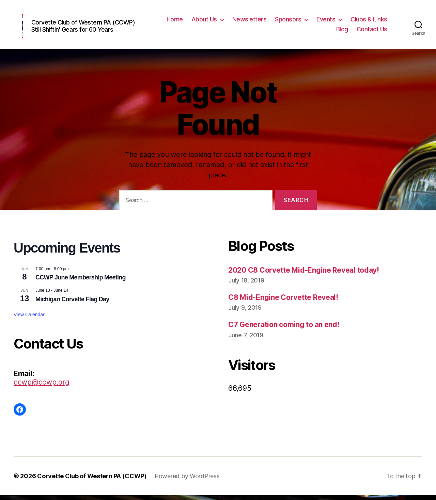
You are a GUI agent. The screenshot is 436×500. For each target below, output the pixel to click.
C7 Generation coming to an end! (284, 329)
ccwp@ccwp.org (41, 387)
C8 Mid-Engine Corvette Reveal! (283, 301)
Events (325, 21)
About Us (204, 21)
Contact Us (372, 31)
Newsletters (249, 21)
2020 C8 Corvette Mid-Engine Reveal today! (303, 274)
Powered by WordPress (187, 480)
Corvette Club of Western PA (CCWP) (91, 480)
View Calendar (29, 319)
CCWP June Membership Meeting (80, 281)
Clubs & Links (369, 21)
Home (175, 21)
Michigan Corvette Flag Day (72, 303)
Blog (342, 31)
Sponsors (288, 21)
